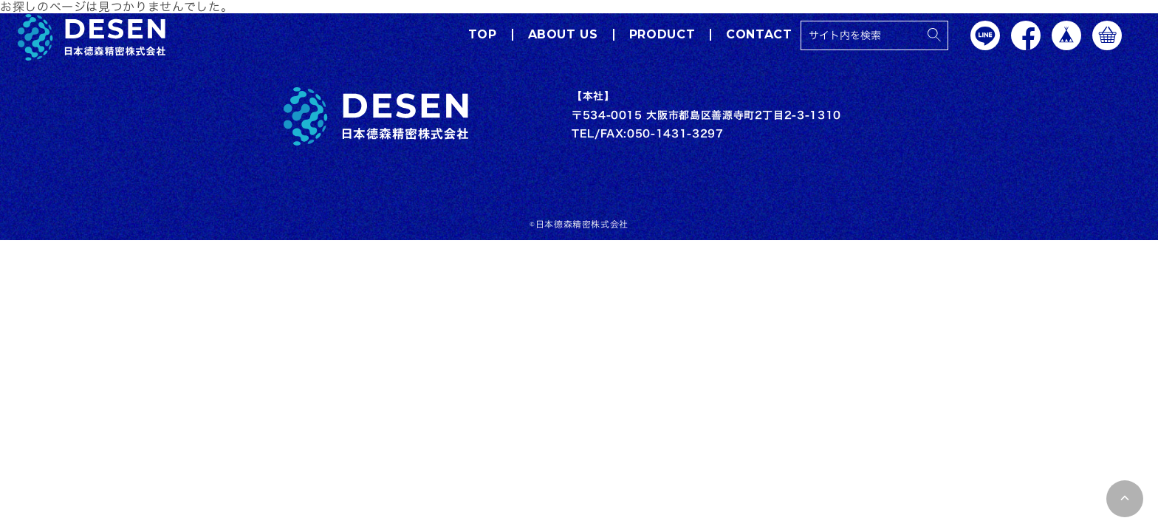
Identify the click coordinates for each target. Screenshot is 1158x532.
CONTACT (759, 35)
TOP (481, 35)
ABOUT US (562, 35)
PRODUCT (661, 35)
